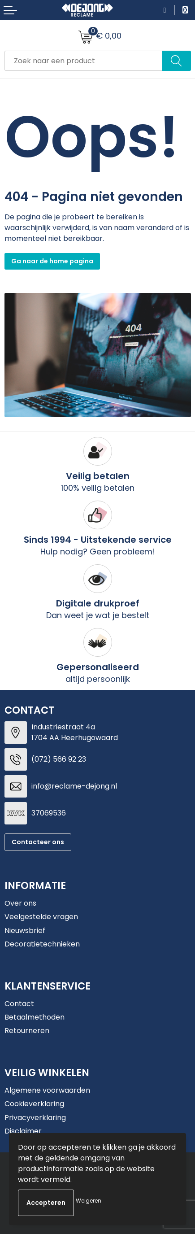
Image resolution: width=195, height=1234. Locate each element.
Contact (19, 1004)
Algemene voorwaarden (47, 1090)
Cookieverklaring (34, 1104)
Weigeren (88, 1200)
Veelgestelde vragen (41, 916)
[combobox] (83, 61)
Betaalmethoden (34, 1017)
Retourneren (26, 1030)
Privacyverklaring (35, 1117)
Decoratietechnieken (42, 944)
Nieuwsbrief (24, 930)
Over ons (20, 903)
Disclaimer (23, 1131)
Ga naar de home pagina (52, 261)
